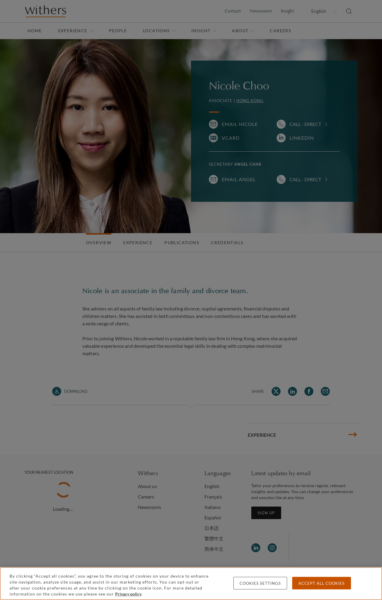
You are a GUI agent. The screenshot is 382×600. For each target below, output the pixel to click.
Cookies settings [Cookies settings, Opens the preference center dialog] (260, 583)
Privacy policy (128, 593)
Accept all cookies (321, 583)
